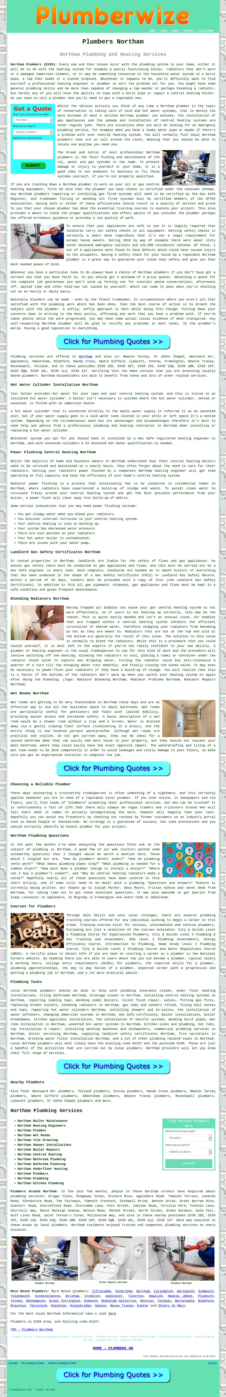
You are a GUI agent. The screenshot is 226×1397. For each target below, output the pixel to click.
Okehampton (35, 1301)
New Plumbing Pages (33, 1363)
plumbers (65, 157)
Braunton (18, 1305)
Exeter (143, 1305)
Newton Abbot (180, 1296)
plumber (103, 83)
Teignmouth (20, 1296)
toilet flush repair (141, 1000)
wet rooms (142, 731)
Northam (85, 356)
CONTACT (189, 30)
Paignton (58, 1305)
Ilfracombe (101, 1291)
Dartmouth (185, 1291)
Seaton (101, 1305)
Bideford (205, 1301)
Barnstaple (184, 1301)
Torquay (164, 1301)
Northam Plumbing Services (47, 1110)
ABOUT (175, 30)
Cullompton (163, 1291)
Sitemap (13, 1363)
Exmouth (91, 1301)
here (112, 1313)
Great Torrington (64, 1301)
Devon (66, 1291)
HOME (152, 30)
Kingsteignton (47, 1296)
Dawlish (156, 1296)
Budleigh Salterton (119, 1301)
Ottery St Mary (171, 1305)
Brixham (72, 1296)
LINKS (163, 30)
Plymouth (205, 1296)
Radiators (133, 631)
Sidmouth (205, 1291)
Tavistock (38, 1305)
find (24, 1091)
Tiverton (135, 1296)
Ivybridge (123, 1291)
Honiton (147, 1301)
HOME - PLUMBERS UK (113, 1348)
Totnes (16, 1301)
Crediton (92, 1296)
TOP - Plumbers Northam (32, 1329)
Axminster (114, 1296)
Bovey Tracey (121, 1305)
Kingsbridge (80, 1305)
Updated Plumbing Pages (62, 1363)
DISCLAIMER (206, 30)
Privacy (212, 1363)
